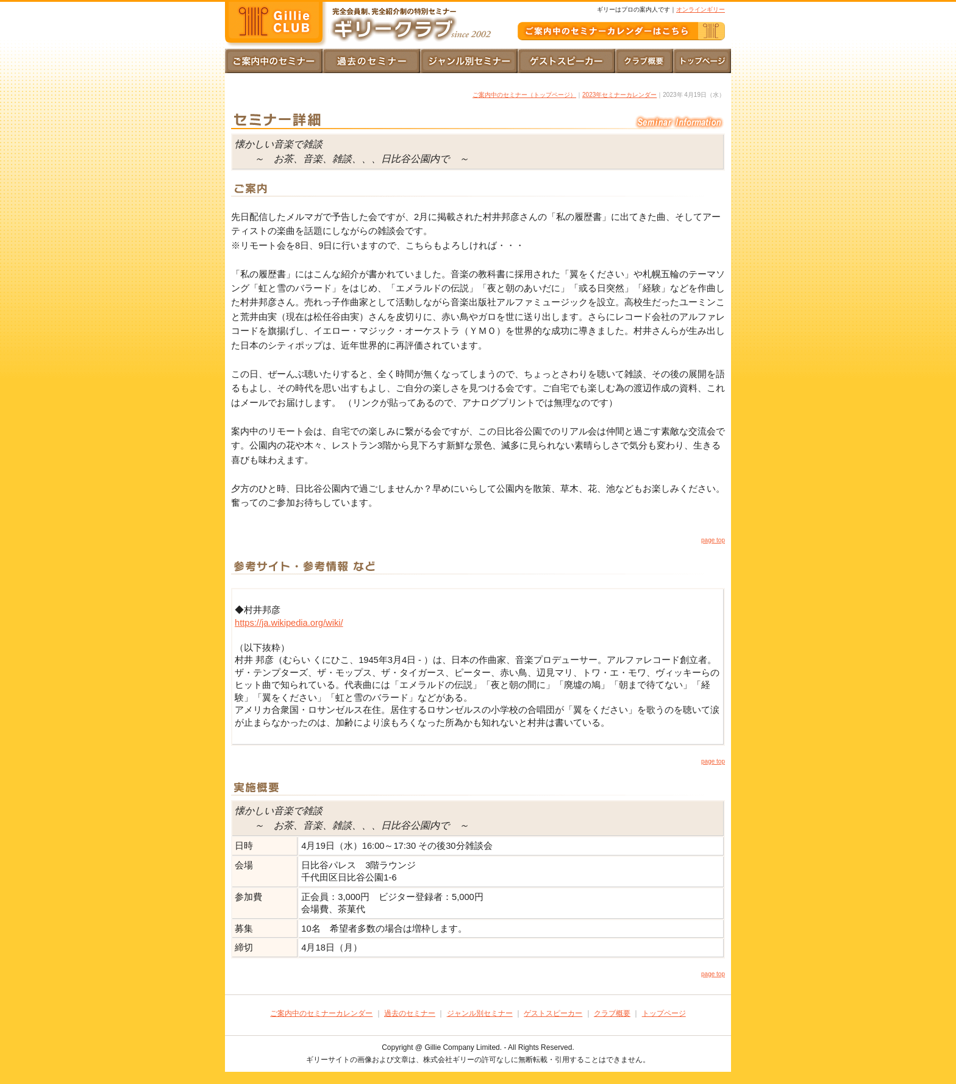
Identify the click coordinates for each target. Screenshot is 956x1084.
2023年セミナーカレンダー (619, 94)
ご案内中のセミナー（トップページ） (524, 94)
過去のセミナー (409, 1013)
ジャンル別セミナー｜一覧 (469, 61)
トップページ (702, 61)
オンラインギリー (700, 9)
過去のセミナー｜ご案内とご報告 (371, 61)
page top (713, 540)
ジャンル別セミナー (480, 1013)
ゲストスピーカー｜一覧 (566, 61)
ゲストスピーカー (553, 1013)
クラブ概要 (644, 61)
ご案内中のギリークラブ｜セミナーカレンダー (621, 31)
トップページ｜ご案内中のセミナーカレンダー (274, 61)
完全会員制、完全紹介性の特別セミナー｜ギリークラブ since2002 (277, 24)
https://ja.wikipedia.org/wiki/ (289, 623)
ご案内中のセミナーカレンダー (321, 1013)
